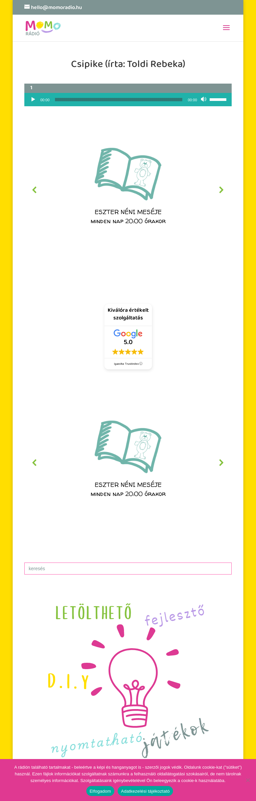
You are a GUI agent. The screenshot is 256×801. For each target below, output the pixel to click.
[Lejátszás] (33, 99)
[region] (128, 190)
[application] (128, 99)
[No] (247, 780)
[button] (128, 190)
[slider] (119, 99)
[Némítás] (204, 99)
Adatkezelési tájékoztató (145, 791)
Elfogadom (100, 791)
